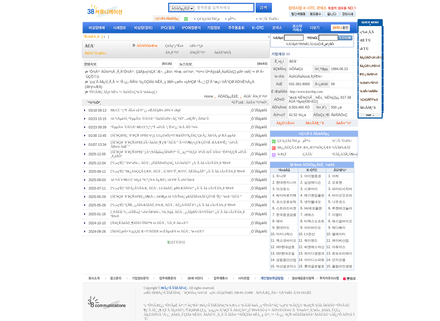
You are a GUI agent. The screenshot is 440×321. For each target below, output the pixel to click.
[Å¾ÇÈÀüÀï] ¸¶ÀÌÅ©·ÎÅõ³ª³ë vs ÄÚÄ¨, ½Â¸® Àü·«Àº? (149, 223)
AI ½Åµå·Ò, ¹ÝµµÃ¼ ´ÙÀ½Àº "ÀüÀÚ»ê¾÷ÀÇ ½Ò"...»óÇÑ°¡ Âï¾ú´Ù (160, 119)
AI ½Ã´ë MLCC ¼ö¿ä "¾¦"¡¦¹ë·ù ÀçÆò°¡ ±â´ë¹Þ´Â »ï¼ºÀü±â (152, 180)
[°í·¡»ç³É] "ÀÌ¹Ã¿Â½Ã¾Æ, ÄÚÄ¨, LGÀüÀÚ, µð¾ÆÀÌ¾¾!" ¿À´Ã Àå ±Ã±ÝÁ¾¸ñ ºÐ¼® (172, 188)
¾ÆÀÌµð (278, 38)
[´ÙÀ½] (179, 242)
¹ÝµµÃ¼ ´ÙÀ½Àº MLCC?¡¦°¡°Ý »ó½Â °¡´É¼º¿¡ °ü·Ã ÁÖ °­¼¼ (154, 127)
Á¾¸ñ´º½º (172, 52)
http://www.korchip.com (306, 92)
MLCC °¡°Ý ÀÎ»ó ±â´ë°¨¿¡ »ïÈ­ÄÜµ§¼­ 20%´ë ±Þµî (145, 110)
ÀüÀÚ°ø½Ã (222, 52)
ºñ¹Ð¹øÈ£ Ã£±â (307, 44)
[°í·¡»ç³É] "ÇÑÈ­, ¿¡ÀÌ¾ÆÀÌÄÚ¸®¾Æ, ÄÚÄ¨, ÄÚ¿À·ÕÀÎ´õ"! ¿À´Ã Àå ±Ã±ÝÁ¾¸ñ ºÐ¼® (173, 205)
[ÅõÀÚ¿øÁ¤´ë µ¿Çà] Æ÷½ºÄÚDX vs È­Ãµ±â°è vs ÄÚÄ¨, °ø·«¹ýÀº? (157, 231)
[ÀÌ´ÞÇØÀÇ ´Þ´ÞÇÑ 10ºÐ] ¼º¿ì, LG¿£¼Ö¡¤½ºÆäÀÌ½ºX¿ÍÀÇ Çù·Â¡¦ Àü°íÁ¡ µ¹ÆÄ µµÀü (173, 135)
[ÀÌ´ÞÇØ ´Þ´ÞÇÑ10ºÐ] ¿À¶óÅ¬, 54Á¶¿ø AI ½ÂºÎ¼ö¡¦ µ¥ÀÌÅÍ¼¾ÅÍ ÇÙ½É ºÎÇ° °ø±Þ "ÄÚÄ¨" (176, 196)
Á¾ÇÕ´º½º (197, 52)
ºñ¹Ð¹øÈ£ (312, 38)
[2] (171, 242)
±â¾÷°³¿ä (196, 46)
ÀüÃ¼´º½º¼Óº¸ (257, 102)
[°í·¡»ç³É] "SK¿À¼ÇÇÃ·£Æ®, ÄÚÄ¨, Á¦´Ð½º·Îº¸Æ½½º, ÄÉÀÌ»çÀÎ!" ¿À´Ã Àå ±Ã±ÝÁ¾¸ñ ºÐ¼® (178, 171)
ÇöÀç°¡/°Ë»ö (174, 46)
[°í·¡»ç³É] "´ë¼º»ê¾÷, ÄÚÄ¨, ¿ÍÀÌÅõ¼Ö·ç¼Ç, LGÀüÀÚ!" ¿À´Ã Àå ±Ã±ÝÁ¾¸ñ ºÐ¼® (171, 163)
